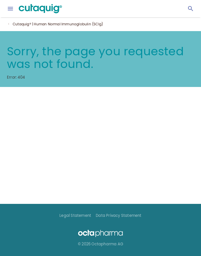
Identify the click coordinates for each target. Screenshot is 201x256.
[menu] (10, 9)
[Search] (191, 9)
